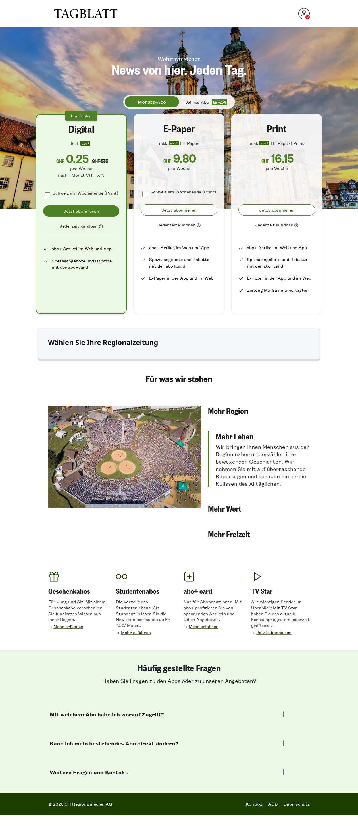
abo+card (78, 267)
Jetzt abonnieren (274, 647)
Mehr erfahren (68, 641)
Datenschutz (297, 818)
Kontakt (254, 818)
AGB (273, 818)
